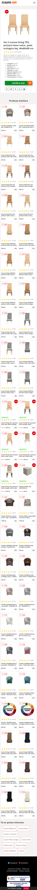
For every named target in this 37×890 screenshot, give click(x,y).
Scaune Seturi (23, 828)
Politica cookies (24, 871)
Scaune (21, 851)
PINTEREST (23, 863)
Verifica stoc (22, 83)
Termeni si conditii (14, 869)
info (16, 130)
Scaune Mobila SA (9, 828)
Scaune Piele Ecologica (11, 840)
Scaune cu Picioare (9, 834)
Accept (26, 888)
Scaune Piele (26, 840)
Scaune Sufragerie (9, 851)
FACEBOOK (13, 863)
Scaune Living (20, 845)
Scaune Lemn (8, 845)
